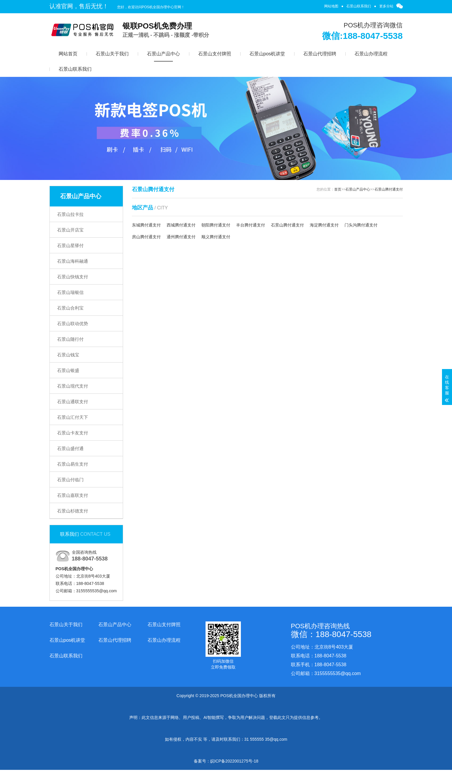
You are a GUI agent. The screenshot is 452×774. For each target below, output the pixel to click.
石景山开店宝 (70, 229)
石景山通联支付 (72, 401)
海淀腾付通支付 (324, 225)
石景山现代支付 (72, 385)
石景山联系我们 (358, 6)
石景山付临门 (70, 479)
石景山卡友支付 (72, 432)
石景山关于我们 (112, 53)
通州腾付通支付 (181, 236)
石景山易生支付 (72, 464)
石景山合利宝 (70, 307)
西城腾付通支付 (181, 225)
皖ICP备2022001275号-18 (234, 761)
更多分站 (386, 6)
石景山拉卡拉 (70, 214)
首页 (337, 189)
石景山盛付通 (70, 448)
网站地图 (331, 6)
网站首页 (68, 53)
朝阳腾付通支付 (215, 225)
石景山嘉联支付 (72, 495)
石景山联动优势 (72, 323)
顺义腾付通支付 (215, 236)
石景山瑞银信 (70, 292)
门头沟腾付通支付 (361, 225)
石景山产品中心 (163, 53)
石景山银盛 (68, 370)
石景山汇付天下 (72, 417)
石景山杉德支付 (72, 510)
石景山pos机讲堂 (267, 53)
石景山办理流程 (371, 53)
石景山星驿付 (70, 245)
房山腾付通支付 (146, 236)
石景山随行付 (70, 339)
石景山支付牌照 (214, 53)
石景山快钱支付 (72, 276)
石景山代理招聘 (319, 53)
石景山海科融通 (72, 261)
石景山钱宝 (68, 354)
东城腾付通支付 (146, 225)
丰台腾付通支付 (250, 225)
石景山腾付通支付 (389, 189)
